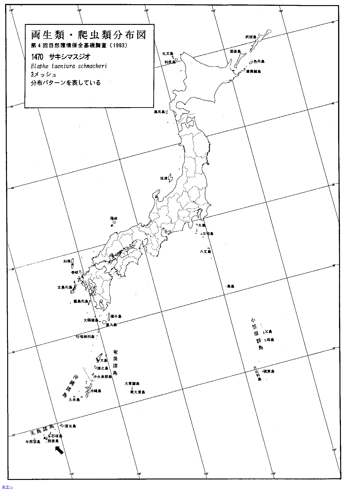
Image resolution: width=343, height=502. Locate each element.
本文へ (7, 487)
